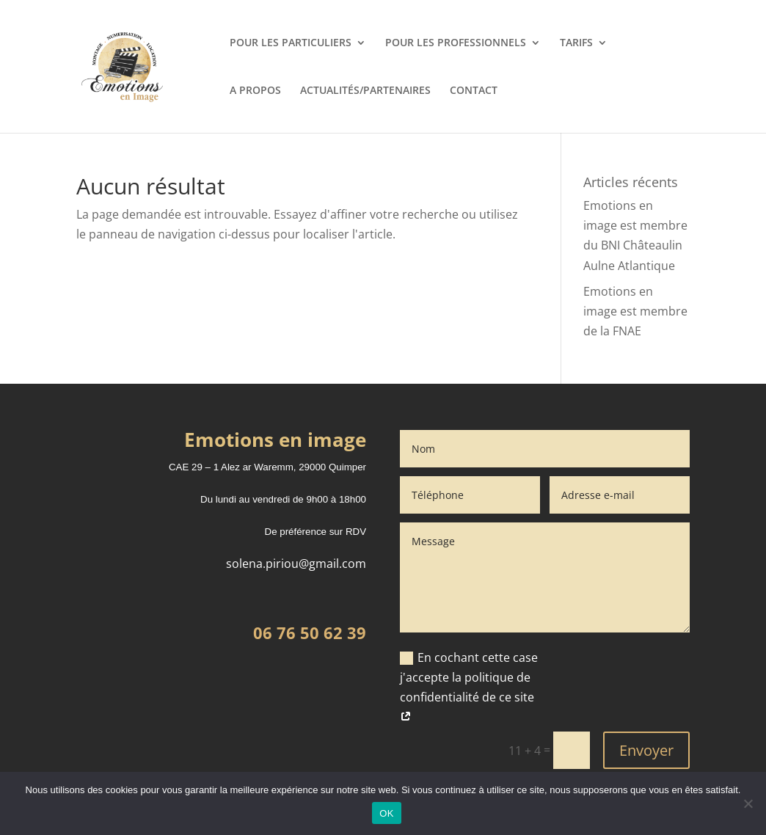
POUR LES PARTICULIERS (290, 43)
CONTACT (473, 91)
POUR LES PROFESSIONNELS (455, 43)
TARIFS (576, 43)
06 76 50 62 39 (309, 632)
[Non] (747, 803)
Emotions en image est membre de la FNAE (635, 311)
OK (386, 813)
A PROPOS (255, 91)
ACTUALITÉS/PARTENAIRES (365, 91)
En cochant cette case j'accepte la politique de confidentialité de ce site (469, 687)
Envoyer (646, 750)
